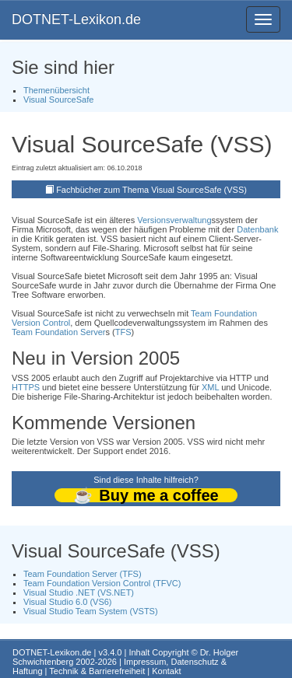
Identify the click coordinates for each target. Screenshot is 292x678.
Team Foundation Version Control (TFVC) (102, 583)
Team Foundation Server (58, 332)
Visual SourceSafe (58, 99)
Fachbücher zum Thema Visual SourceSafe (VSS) (151, 189)
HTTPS (26, 387)
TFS (123, 332)
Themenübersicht (56, 90)
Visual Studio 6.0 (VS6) (67, 601)
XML (210, 387)
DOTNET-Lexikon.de (76, 19)
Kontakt (166, 671)
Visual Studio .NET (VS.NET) (78, 592)
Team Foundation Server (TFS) (82, 573)
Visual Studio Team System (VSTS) (90, 611)
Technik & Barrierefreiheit (97, 671)
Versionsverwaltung (174, 220)
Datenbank (257, 229)
